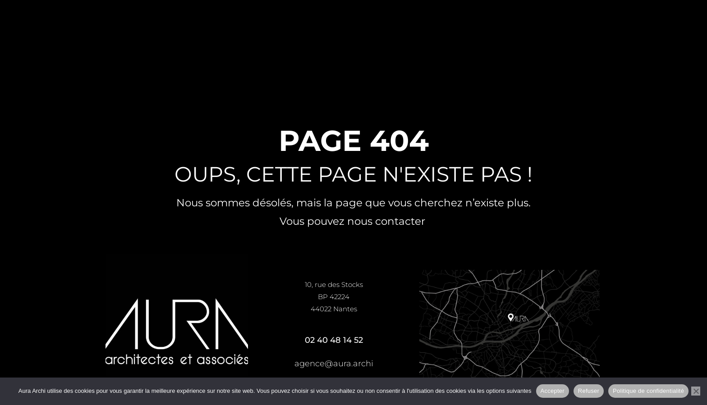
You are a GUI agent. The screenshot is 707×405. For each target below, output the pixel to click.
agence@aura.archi (333, 364)
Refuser (588, 390)
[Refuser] (695, 391)
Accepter (553, 390)
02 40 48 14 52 (334, 340)
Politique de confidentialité (648, 390)
